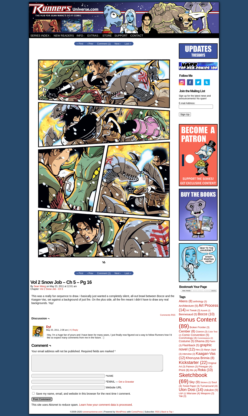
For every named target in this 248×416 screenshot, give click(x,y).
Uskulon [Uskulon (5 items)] (211, 390)
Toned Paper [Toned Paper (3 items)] (191, 386)
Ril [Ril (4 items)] (193, 370)
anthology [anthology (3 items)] (200, 301)
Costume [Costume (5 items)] (186, 341)
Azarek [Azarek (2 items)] (205, 310)
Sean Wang (40, 286)
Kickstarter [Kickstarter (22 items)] (193, 362)
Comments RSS (167, 315)
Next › (118, 43)
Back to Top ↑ (167, 412)
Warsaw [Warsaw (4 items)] (193, 393)
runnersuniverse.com (124, 17)
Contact (136, 35)
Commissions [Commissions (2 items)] (205, 338)
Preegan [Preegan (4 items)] (205, 366)
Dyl (48, 327)
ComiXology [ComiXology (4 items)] (188, 337)
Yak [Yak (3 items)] (182, 396)
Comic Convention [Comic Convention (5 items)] (195, 334)
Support (121, 35)
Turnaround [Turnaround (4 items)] (209, 386)
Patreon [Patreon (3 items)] (192, 366)
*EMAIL (120, 381)
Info (80, 35)
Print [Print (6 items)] (184, 370)
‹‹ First (80, 43)
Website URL (114, 387)
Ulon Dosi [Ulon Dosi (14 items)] (191, 389)
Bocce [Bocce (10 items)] (206, 314)
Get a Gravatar (126, 381)
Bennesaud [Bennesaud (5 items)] (188, 314)
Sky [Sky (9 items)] (194, 382)
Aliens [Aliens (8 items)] (185, 301)
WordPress (121, 412)
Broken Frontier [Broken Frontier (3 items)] (199, 327)
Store (107, 35)
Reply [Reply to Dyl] (75, 330)
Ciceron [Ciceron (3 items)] (201, 331)
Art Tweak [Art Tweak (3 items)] (193, 310)
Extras (93, 35)
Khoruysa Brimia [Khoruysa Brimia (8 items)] (200, 358)
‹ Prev (90, 43)
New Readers (64, 35)
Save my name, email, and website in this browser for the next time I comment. (83, 393)
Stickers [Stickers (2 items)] (205, 382)
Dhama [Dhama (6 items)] (202, 341)
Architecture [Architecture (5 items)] (188, 305)
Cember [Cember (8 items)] (187, 331)
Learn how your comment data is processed (105, 404)
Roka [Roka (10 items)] (205, 370)
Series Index (40, 35)
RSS (157, 412)
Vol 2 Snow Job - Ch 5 (51, 289)
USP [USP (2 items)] (182, 393)
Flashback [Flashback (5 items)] (190, 345)
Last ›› (128, 43)
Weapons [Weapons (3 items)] (207, 393)
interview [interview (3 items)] (188, 354)
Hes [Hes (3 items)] (199, 349)
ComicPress (137, 412)
